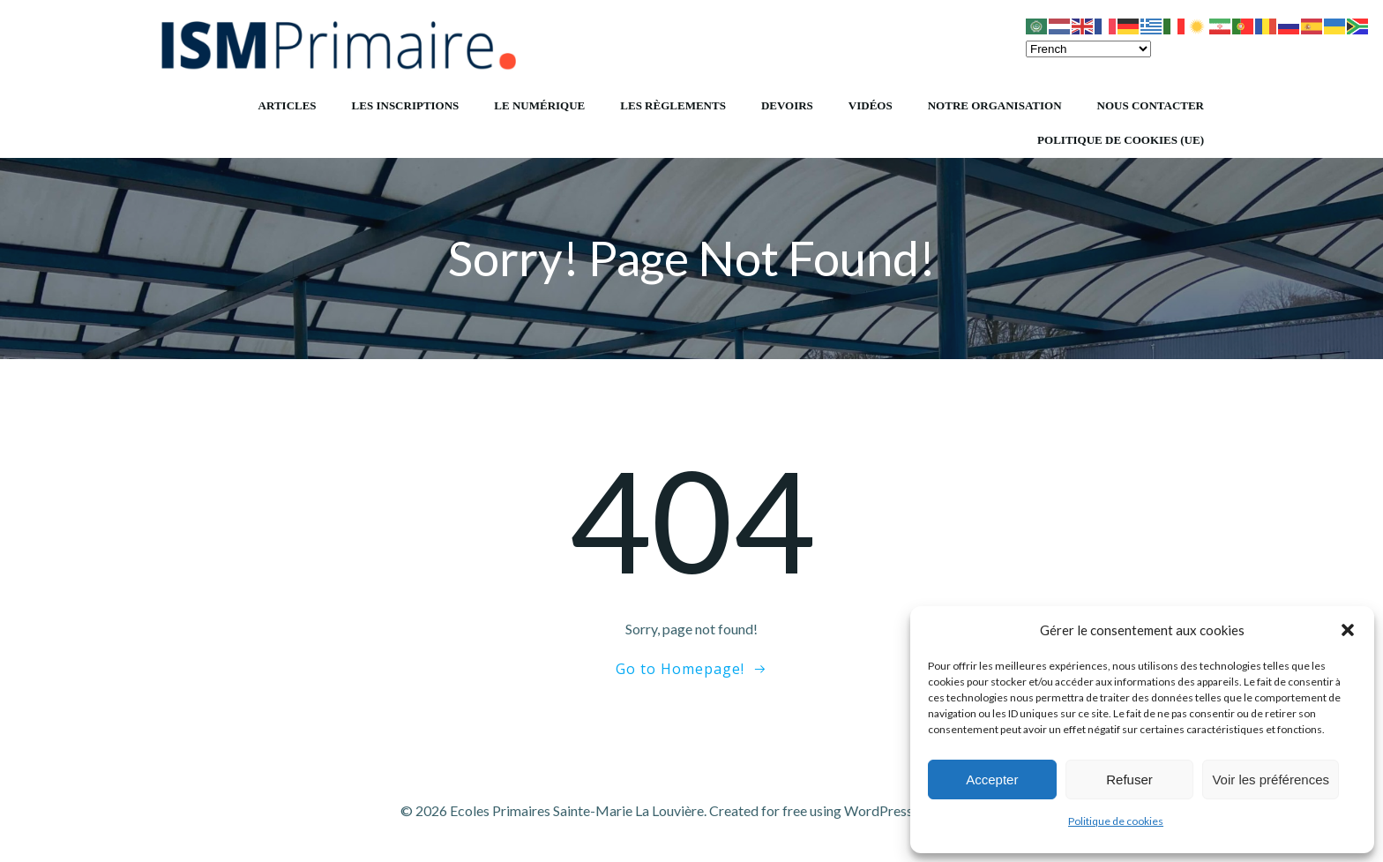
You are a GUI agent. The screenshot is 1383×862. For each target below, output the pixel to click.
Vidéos (870, 105)
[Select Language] (1088, 49)
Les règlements (673, 105)
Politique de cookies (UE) (1120, 139)
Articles (287, 105)
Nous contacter (1150, 105)
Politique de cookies (1115, 821)
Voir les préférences (1270, 779)
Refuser (1129, 779)
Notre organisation (995, 105)
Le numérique (539, 105)
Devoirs (787, 105)
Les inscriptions (406, 105)
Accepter (992, 779)
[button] (1348, 630)
